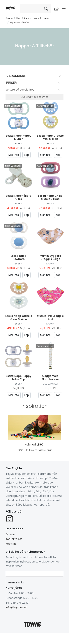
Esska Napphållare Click (18, 197)
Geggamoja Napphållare (50, 377)
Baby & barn (22, 18)
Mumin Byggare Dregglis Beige (50, 257)
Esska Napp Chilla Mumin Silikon (50, 197)
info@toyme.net (16, 607)
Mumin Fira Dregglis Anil (50, 317)
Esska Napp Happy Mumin (18, 137)
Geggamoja (50, 383)
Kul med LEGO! (34, 444)
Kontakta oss (14, 539)
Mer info (13, 155)
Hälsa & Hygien (41, 18)
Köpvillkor (11, 544)
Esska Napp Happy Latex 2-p (18, 377)
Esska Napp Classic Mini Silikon (50, 137)
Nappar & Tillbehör (19, 22)
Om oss (11, 534)
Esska (18, 143)
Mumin (50, 263)
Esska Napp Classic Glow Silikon (18, 317)
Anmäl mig (16, 582)
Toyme (9, 18)
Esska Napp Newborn (18, 257)
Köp (26, 155)
